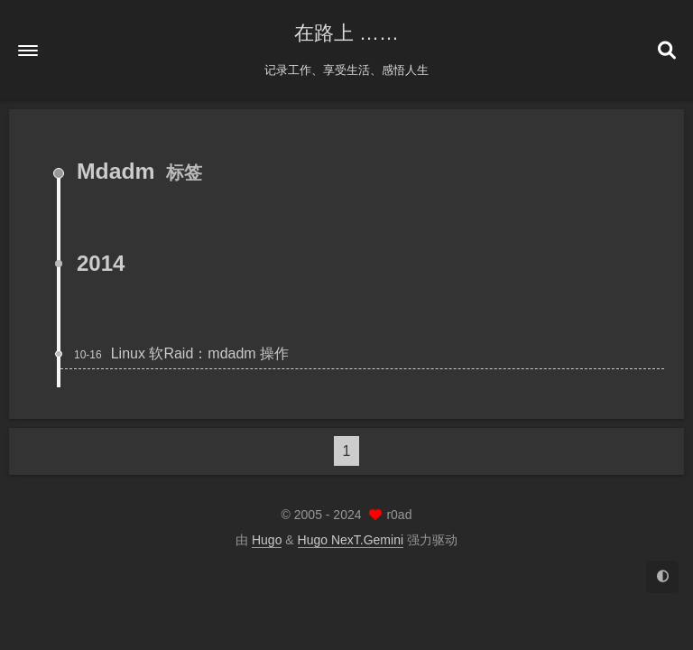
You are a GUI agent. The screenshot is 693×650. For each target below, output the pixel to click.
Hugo (267, 540)
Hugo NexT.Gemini (351, 540)
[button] (28, 50)
